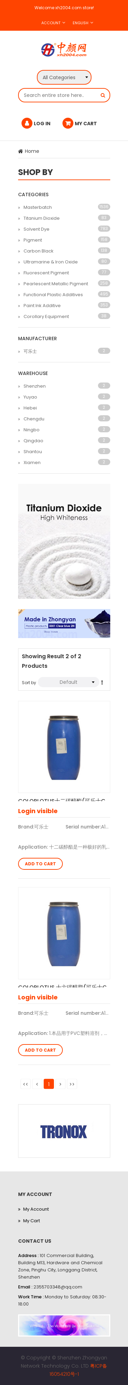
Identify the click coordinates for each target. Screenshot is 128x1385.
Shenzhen (35, 386)
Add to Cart (40, 864)
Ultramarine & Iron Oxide (51, 262)
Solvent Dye (36, 229)
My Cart (31, 1220)
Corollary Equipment (46, 316)
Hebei (30, 408)
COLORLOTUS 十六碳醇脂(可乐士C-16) (64, 985)
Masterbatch (38, 207)
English (80, 23)
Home (32, 151)
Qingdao (33, 440)
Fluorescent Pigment (46, 273)
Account (50, 23)
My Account (36, 1209)
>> (72, 1084)
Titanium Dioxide (42, 218)
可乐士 (30, 351)
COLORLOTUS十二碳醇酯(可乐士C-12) (64, 799)
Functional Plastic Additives (53, 294)
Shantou (33, 451)
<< (25, 1084)
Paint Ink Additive (42, 305)
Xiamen (32, 462)
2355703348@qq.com (57, 1287)
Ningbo (32, 430)
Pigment (33, 240)
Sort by (29, 683)
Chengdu (34, 419)
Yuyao (30, 397)
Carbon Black (39, 251)
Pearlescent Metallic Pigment (56, 283)
